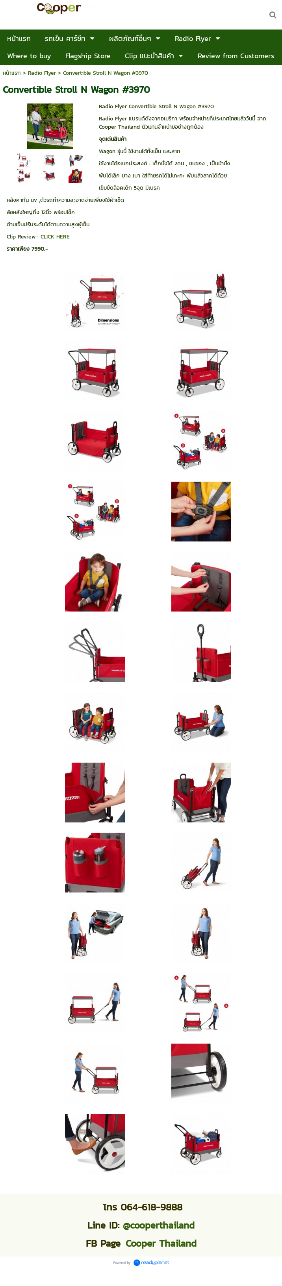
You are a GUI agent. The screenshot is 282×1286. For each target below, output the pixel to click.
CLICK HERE (55, 237)
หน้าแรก (12, 73)
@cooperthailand (159, 1225)
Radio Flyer (42, 73)
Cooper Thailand (161, 1243)
